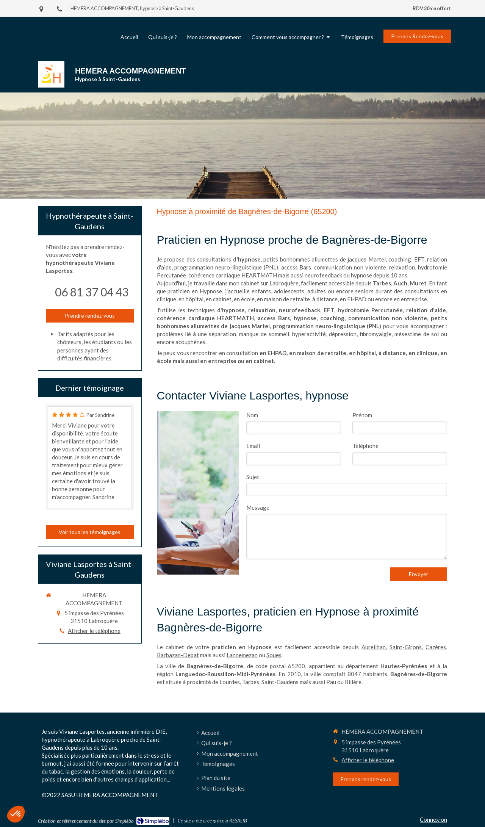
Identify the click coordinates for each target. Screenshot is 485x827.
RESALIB (238, 821)
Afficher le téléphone (94, 630)
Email (253, 445)
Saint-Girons (406, 647)
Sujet (252, 476)
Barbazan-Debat (178, 655)
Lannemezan (242, 655)
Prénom (362, 415)
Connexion (433, 819)
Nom (252, 415)
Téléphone (365, 445)
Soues (274, 655)
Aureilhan (373, 647)
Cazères (436, 647)
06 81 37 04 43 (91, 292)
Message (257, 507)
